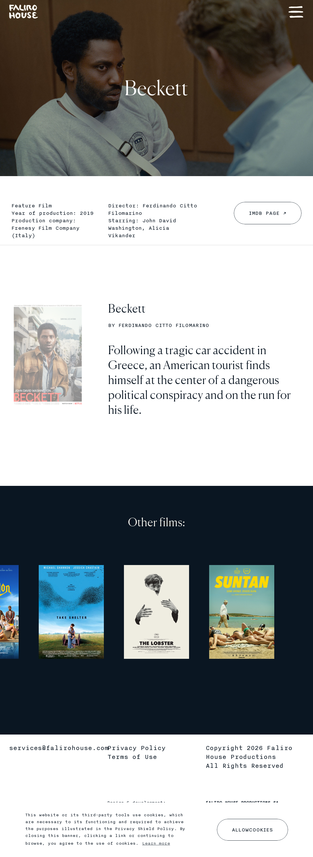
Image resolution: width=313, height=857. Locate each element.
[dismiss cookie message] (252, 830)
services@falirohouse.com (59, 748)
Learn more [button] (156, 843)
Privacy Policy (136, 748)
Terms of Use (132, 756)
